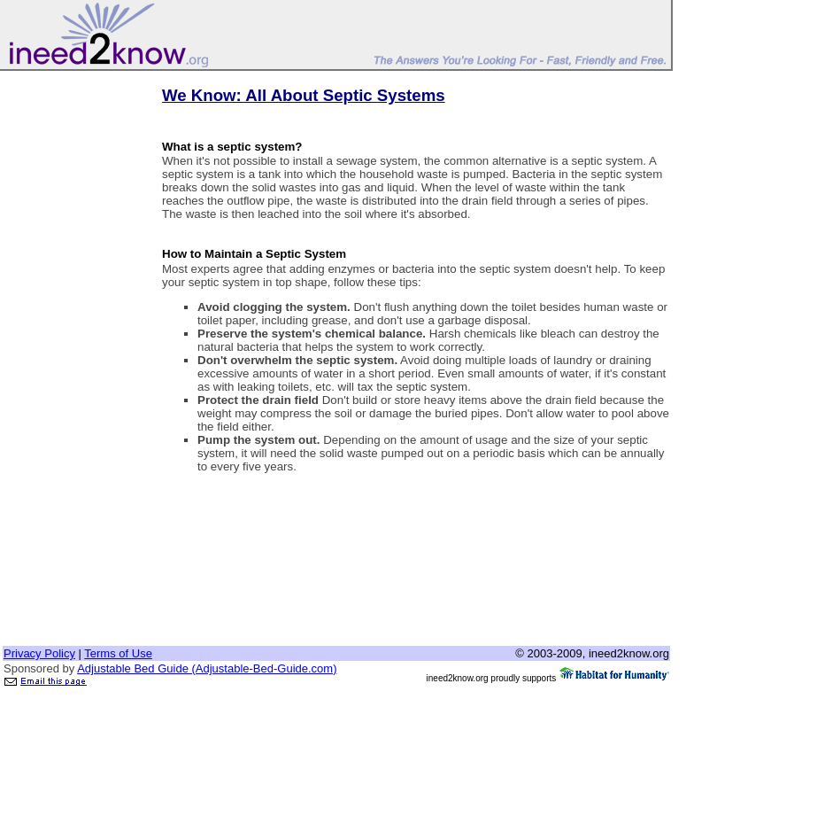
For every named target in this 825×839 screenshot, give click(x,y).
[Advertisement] (73, 339)
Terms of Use (118, 653)
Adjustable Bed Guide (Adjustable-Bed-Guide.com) (206, 668)
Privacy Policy (39, 653)
